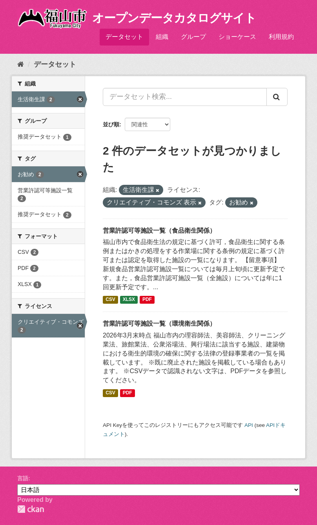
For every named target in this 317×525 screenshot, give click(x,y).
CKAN (30, 509)
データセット (124, 36)
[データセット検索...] (185, 97)
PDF (147, 299)
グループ (193, 36)
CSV (110, 299)
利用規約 (281, 36)
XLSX (129, 299)
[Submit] (277, 97)
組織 (162, 36)
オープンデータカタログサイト (174, 17)
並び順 (111, 124)
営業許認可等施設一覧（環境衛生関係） (159, 323)
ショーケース (237, 36)
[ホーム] (20, 64)
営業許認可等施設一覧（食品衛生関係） (159, 230)
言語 (22, 478)
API (248, 425)
